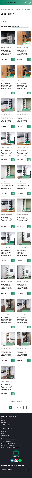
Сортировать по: (6, 26)
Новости (3, 420)
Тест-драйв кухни (6, 424)
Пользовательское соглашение (10, 447)
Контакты (4, 422)
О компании (4, 418)
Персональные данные (7, 445)
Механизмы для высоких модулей (10, 9)
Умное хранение (5, 435)
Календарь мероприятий (8, 443)
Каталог (10, 8)
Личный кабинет (6, 441)
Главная (3, 8)
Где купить (4, 431)
